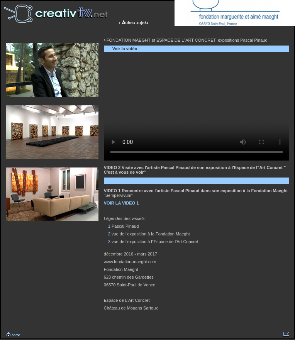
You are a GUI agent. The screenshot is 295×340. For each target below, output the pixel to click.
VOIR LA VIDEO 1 (121, 203)
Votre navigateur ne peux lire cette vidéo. (196, 108)
